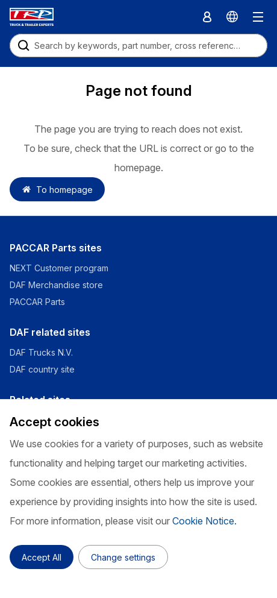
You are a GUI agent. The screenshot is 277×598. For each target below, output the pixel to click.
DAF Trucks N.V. (41, 352)
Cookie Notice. (204, 521)
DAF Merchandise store (56, 285)
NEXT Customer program (59, 268)
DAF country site (42, 369)
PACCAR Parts (37, 302)
